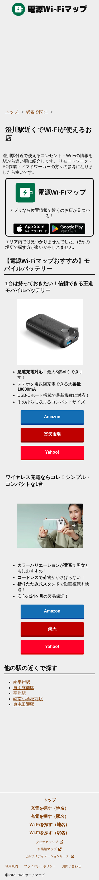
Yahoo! (52, 452)
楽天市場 (52, 434)
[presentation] (73, 332)
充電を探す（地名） (50, 808)
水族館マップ (49, 849)
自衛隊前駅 (23, 687)
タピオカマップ (49, 842)
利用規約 (11, 866)
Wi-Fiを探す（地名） (49, 824)
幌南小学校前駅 (28, 699)
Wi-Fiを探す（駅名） (49, 833)
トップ (49, 800)
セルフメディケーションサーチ (49, 856)
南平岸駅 (21, 682)
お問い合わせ (71, 866)
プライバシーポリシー (40, 866)
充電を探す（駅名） (50, 816)
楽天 (52, 628)
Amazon (52, 416)
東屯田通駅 (23, 704)
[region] (49, 61)
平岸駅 (19, 693)
